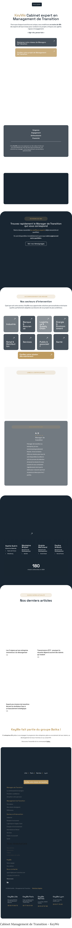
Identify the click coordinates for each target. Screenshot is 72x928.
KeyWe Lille (13, 896)
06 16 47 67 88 (43, 906)
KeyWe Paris (28, 896)
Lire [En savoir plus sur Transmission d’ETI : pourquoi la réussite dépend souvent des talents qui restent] (38, 657)
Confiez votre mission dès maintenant (29, 355)
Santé (59, 342)
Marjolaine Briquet (26, 546)
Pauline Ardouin (58, 546)
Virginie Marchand (42, 546)
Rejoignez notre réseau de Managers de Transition (31, 43)
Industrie (11, 324)
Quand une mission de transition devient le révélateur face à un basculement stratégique (17, 706)
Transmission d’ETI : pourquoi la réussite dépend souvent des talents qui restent (50, 652)
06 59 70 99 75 (13, 905)
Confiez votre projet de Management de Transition (31, 53)
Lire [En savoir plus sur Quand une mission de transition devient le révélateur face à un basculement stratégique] (7, 711)
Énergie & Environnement (60, 325)
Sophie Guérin (11, 546)
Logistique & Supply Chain (44, 325)
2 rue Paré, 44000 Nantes (43, 902)
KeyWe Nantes (41, 897)
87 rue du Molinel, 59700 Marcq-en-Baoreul (12, 901)
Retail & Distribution (10, 344)
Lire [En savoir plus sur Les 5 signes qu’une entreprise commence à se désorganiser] (7, 655)
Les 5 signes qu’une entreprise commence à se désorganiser (17, 651)
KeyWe (15, 146)
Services (27, 342)
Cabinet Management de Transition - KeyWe (29, 924)
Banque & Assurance (27, 325)
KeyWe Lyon (58, 896)
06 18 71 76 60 (58, 904)
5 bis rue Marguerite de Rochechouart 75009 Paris (28, 901)
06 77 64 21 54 (28, 905)
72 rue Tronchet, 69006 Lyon (57, 900)
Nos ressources (17, 843)
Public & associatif (44, 344)
